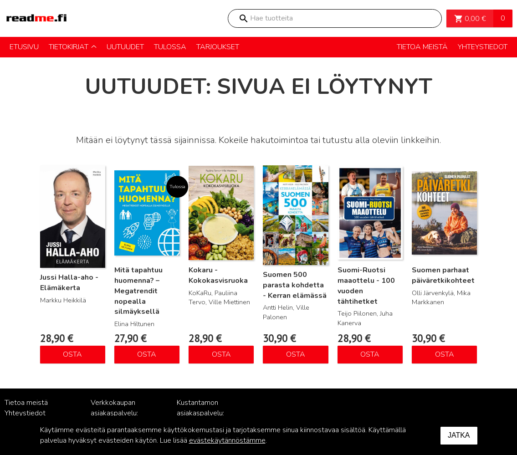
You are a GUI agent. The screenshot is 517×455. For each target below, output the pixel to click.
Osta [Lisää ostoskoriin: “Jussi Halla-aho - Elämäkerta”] (72, 354)
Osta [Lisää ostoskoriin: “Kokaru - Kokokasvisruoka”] (221, 354)
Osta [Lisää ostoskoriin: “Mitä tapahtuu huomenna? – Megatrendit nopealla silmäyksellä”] (146, 354)
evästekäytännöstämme (227, 440)
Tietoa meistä (26, 403)
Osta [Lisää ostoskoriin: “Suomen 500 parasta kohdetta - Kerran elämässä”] (295, 354)
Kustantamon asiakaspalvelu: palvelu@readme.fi (206, 413)
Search (243, 18)
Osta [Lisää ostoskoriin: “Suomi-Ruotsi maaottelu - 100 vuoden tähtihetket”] (369, 354)
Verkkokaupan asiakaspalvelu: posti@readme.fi (117, 413)
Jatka (459, 435)
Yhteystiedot (25, 413)
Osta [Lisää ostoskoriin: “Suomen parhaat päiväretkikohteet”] (444, 354)
